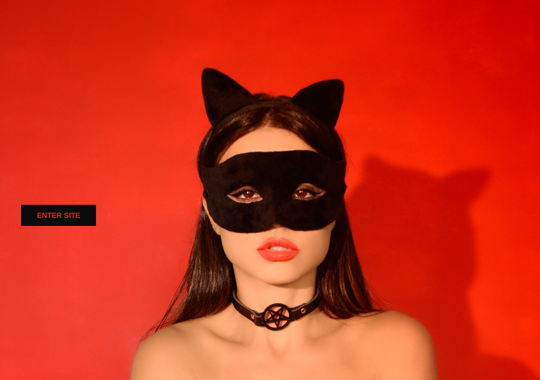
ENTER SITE (58, 215)
